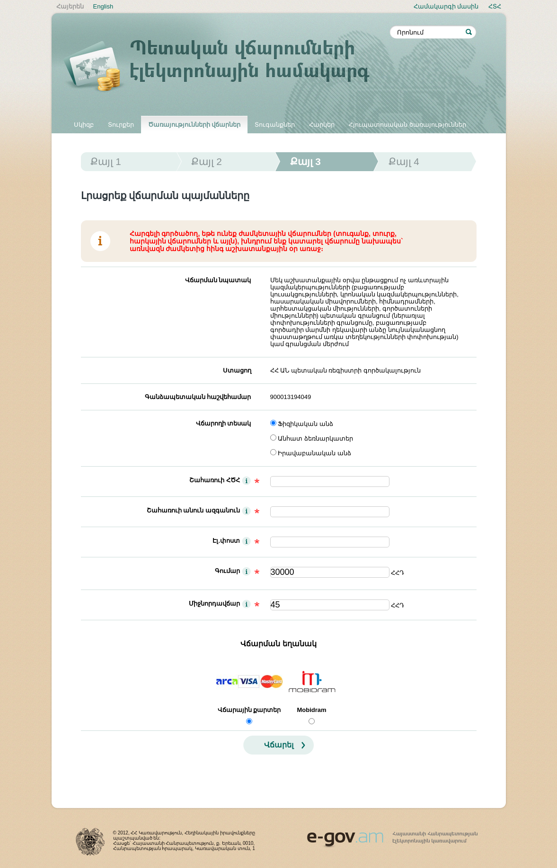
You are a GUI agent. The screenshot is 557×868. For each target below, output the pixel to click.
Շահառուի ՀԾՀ (214, 480)
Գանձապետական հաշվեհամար (198, 396)
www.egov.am (392, 835)
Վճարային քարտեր (249, 709)
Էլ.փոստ (226, 540)
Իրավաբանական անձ (314, 453)
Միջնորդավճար (214, 603)
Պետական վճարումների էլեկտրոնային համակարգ (227, 67)
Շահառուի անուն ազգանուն (193, 510)
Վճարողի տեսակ (223, 423)
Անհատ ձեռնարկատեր (315, 438)
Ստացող (237, 370)
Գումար (227, 570)
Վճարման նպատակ (218, 280)
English (103, 6)
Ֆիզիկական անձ (305, 423)
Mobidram (311, 709)
